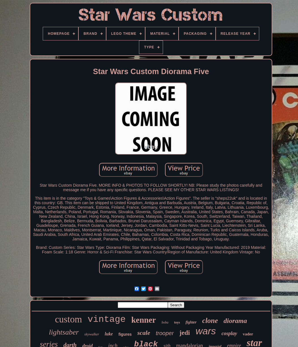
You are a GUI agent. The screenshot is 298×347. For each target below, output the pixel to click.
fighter (191, 322)
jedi (184, 332)
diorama (235, 320)
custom (68, 319)
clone (210, 320)
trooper (164, 333)
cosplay (229, 333)
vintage (107, 319)
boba (165, 322)
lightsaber (64, 332)
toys (177, 322)
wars (206, 331)
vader (248, 334)
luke (109, 333)
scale (143, 332)
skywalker (91, 334)
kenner (143, 319)
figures (125, 334)
